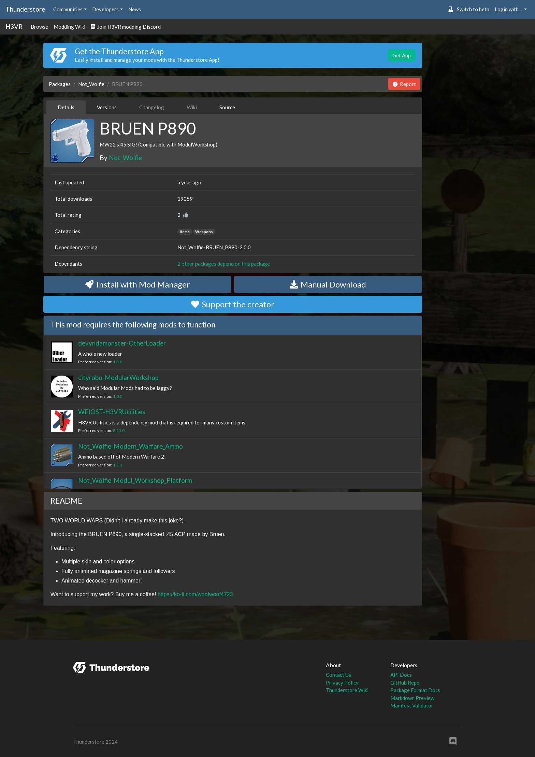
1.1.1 (117, 464)
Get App (401, 55)
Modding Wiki (69, 27)
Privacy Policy (342, 682)
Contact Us (338, 675)
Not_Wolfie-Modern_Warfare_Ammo (130, 446)
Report (404, 84)
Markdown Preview (412, 698)
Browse (39, 27)
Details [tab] (66, 107)
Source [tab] (227, 107)
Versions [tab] (107, 107)
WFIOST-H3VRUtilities (111, 412)
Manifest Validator (411, 705)
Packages (60, 84)
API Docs (401, 675)
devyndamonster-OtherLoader (122, 343)
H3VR (14, 26)
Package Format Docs (415, 690)
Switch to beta (468, 9)
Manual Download (328, 284)
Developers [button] (105, 9)
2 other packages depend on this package (223, 264)
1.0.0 (117, 396)
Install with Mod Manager (137, 284)
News (134, 9)
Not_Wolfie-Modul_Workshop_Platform (135, 480)
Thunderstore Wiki (347, 690)
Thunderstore (25, 9)
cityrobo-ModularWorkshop (118, 377)
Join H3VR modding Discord (126, 27)
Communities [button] (68, 9)
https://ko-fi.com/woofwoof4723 (195, 594)
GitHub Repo (405, 682)
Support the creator (232, 304)
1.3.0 (117, 361)
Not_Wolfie (91, 84)
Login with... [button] (509, 9)
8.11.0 (119, 430)
